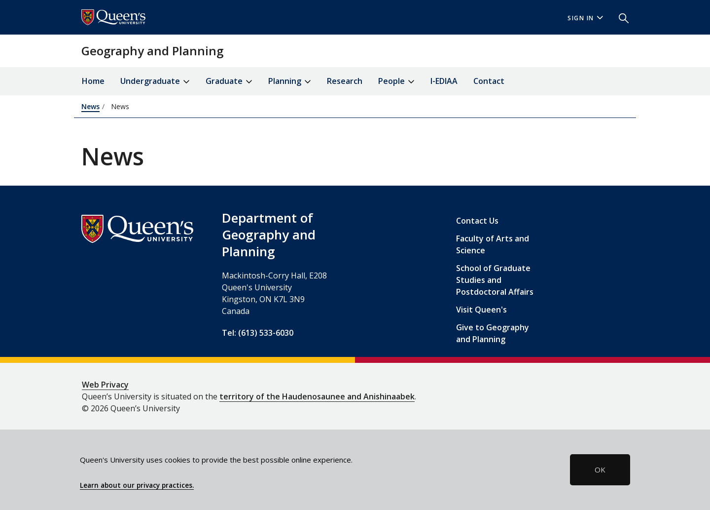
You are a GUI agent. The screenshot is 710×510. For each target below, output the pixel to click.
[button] (620, 17)
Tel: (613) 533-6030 (257, 332)
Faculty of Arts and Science (492, 244)
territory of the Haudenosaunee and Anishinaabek (317, 396)
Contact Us (477, 220)
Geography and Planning (152, 50)
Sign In (585, 18)
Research (344, 81)
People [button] (396, 82)
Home (93, 81)
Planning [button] (289, 82)
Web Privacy (105, 384)
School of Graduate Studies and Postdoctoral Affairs (494, 280)
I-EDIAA (444, 81)
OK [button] (600, 469)
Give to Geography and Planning (492, 333)
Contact (488, 81)
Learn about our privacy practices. (137, 485)
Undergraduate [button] (155, 82)
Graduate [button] (229, 82)
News (90, 106)
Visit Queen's (481, 309)
